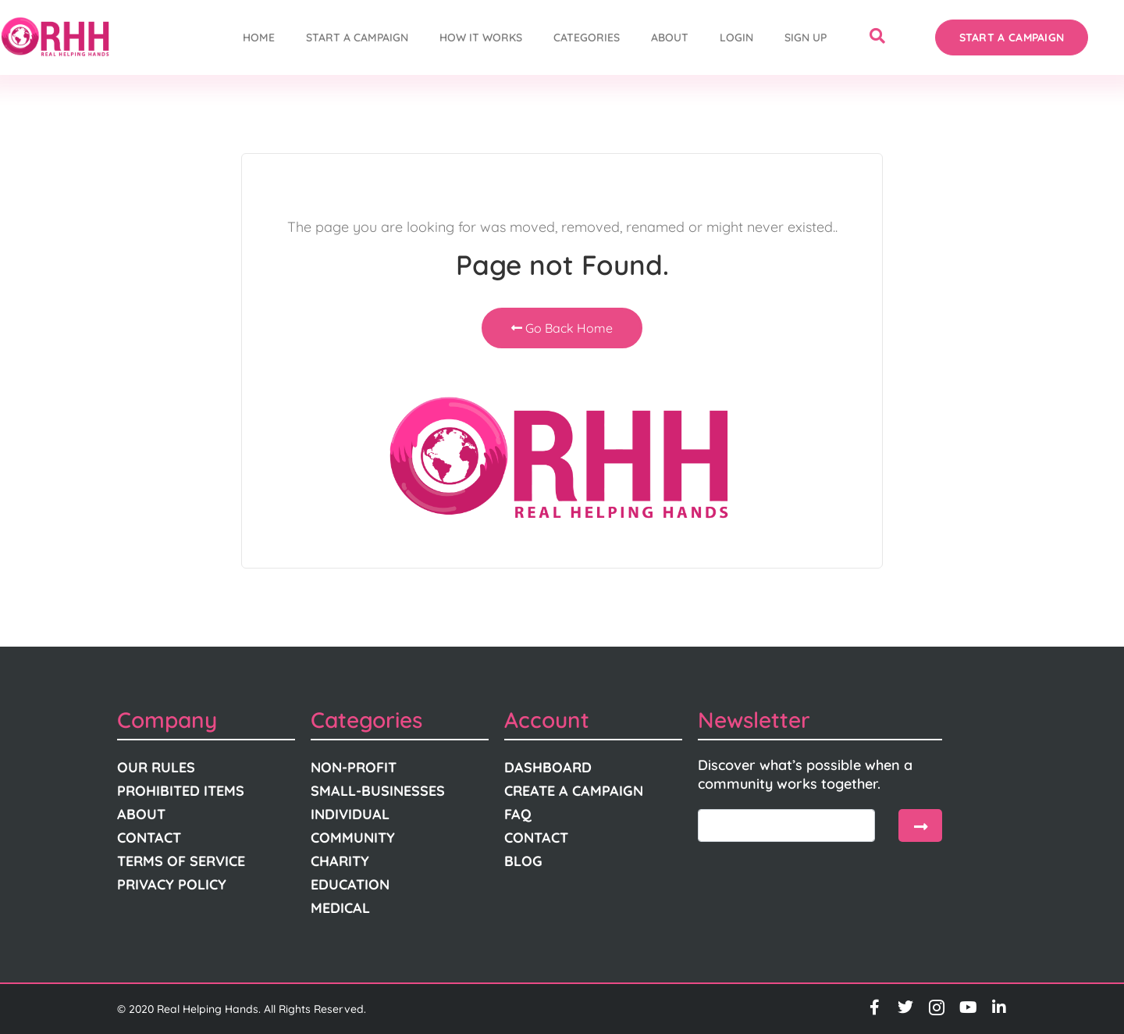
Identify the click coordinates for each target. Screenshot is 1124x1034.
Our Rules (156, 767)
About (669, 37)
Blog (523, 861)
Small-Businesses (378, 791)
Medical (340, 908)
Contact (149, 838)
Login (736, 37)
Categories (586, 37)
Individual (350, 814)
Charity (340, 861)
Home (259, 37)
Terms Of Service (181, 861)
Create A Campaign (573, 791)
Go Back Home (562, 328)
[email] (786, 825)
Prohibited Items (180, 791)
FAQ (518, 814)
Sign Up (805, 37)
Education (350, 884)
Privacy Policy (171, 884)
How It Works (480, 37)
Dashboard (548, 767)
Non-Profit (354, 767)
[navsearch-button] (877, 37)
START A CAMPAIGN (357, 37)
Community (353, 838)
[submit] (920, 825)
